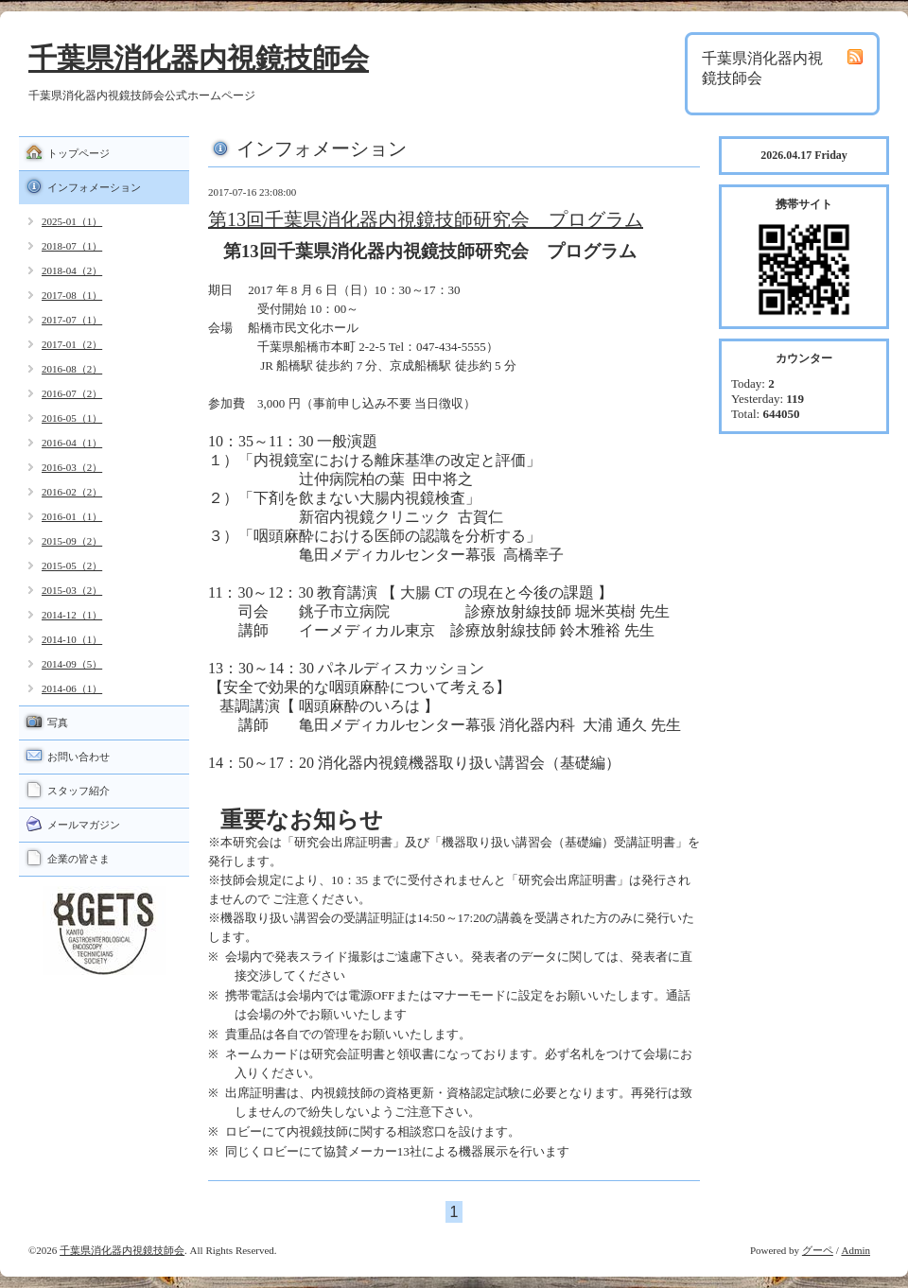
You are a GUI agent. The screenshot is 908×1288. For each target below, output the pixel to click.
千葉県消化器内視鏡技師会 (198, 58)
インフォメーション (94, 187)
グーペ (817, 1250)
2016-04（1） (72, 442)
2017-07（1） (72, 319)
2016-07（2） (72, 393)
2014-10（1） (72, 639)
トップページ (78, 153)
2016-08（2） (72, 368)
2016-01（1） (72, 516)
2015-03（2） (72, 590)
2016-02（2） (72, 491)
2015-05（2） (72, 565)
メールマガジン (83, 824)
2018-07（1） (72, 246)
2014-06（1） (72, 688)
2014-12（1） (72, 614)
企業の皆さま (78, 858)
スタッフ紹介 (78, 790)
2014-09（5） (72, 664)
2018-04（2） (72, 270)
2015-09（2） (72, 541)
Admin (855, 1250)
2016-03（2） (72, 467)
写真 (57, 722)
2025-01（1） (72, 221)
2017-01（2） (72, 344)
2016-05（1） (72, 418)
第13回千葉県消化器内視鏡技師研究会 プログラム (425, 219)
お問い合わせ (78, 756)
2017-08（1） (72, 295)
